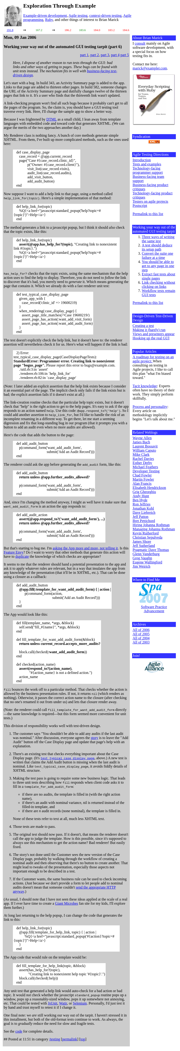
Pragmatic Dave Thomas (151, 550)
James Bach (141, 442)
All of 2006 (141, 630)
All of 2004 (141, 638)
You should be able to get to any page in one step (158, 266)
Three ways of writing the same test (158, 239)
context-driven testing (105, 15)
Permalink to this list (148, 214)
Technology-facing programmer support (148, 170)
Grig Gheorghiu (144, 492)
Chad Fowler (142, 475)
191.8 (10, 30)
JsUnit (52, 1003)
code (18, 1031)
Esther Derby (142, 463)
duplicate (22, 556)
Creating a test (143, 326)
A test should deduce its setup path (157, 247)
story (94, 738)
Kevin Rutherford (146, 533)
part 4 (115, 55)
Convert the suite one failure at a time (157, 255)
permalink (69, 1039)
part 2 (94, 55)
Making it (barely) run (149, 330)
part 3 (105, 55)
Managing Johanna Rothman (154, 529)
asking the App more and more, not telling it (85, 548)
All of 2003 (141, 642)
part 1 (84, 55)
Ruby (49, 20)
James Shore (142, 541)
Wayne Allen (142, 438)
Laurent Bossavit (145, 446)
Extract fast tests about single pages (158, 276)
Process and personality (150, 407)
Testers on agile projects (150, 201)
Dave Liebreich (144, 512)
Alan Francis (142, 483)
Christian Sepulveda (147, 537)
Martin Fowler (143, 479)
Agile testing (78, 15)
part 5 (124, 55)
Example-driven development (45, 15)
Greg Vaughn (142, 558)
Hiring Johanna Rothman (151, 525)
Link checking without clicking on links (158, 284)
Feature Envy (13, 552)
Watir (63, 1003)
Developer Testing (146, 471)
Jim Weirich (141, 566)
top (83, 1039)
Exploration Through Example (59, 6)
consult (140, 43)
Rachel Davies (143, 459)
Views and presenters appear (154, 334)
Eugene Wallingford (147, 562)
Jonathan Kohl (143, 508)
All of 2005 (141, 634)
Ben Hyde (140, 500)
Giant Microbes (66, 903)
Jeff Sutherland (144, 546)
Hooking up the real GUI (151, 338)
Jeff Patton (140, 517)
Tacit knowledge (145, 386)
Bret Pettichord (144, 521)
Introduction (142, 160)
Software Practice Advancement (154, 609)
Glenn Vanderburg (146, 554)
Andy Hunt (141, 496)
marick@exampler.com (150, 68)
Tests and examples (147, 164)
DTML (51, 119)
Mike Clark (141, 454)
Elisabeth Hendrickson (149, 488)
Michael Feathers (145, 467)
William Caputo (144, 450)
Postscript (140, 206)
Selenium (80, 1003)
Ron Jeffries (141, 504)
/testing (54, 1039)
